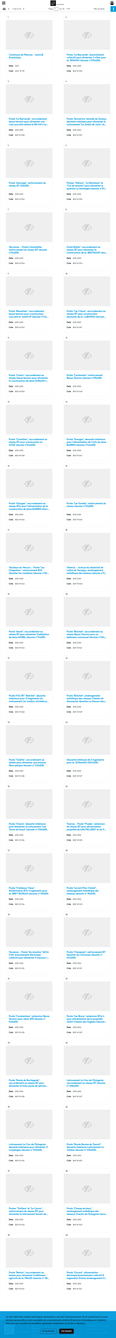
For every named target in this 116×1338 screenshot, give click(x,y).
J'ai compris (66, 1331)
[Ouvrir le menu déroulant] (3, 3)
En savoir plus (48, 1331)
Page (51, 9)
